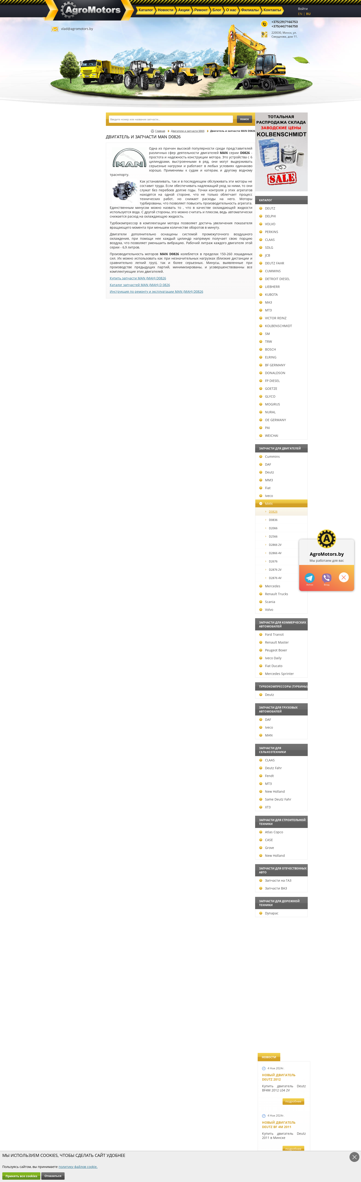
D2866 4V (69, 553)
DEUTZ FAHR (67, 263)
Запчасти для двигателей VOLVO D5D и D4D (283, 293)
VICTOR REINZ (68, 318)
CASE (62, 840)
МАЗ (61, 302)
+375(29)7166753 (284, 22)
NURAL (63, 412)
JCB (60, 255)
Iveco (62, 495)
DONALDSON (68, 373)
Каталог (169, 1122)
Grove (62, 847)
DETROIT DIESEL (70, 279)
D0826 (67, 512)
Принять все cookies (21, 1176)
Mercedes (65, 586)
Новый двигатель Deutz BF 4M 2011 (278, 184)
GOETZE (64, 388)
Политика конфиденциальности (135, 1150)
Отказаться (53, 1176)
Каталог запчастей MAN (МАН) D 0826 (140, 285)
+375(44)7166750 (284, 26)
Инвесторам (173, 1143)
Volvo (62, 609)
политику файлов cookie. (78, 1166)
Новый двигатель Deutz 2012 (278, 136)
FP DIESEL (65, 380)
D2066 (67, 528)
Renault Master (70, 642)
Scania (63, 602)
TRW (61, 341)
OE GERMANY (68, 420)
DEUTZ (63, 208)
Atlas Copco (67, 832)
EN (300, 14)
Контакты (129, 1143)
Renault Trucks (69, 594)
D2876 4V (69, 578)
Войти (303, 8)
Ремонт (128, 1132)
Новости (128, 1127)
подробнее (293, 161)
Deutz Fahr (66, 768)
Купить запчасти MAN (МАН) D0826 (138, 278)
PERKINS (64, 232)
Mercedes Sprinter (72, 673)
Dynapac (64, 913)
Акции (168, 1127)
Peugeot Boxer (69, 650)
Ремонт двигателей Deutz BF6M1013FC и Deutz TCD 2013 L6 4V (280, 425)
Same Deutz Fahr (71, 799)
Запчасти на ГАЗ (71, 880)
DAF (61, 464)
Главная (160, 131)
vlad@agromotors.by (77, 29)
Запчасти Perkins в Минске (280, 564)
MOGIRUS (65, 404)
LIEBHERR (65, 286)
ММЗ (62, 480)
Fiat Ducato (66, 666)
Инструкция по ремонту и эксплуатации (156, 291)
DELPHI (63, 216)
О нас (126, 1138)
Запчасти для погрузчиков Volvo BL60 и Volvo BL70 (280, 682)
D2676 (67, 561)
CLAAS (63, 239)
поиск (244, 119)
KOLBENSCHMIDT (71, 326)
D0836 (67, 520)
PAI (60, 428)
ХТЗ (60, 807)
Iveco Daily (66, 658)
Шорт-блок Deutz (277, 353)
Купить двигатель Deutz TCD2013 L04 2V (280, 629)
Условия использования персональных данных (179, 1150)
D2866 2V (69, 545)
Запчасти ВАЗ (69, 888)
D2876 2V (69, 570)
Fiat (60, 488)
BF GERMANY (68, 365)
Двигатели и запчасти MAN (187, 131)
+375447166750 (310, 578)
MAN (62, 503)
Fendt (62, 776)
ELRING (63, 357)
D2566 (67, 536)
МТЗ (61, 310)
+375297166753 (327, 578)
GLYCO (63, 396)
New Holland (68, 791)
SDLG (62, 247)
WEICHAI (64, 435)
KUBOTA (64, 294)
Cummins (65, 456)
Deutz (62, 472)
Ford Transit (67, 634)
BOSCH (63, 349)
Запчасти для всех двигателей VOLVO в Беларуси (280, 489)
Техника (169, 1132)
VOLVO (63, 224)
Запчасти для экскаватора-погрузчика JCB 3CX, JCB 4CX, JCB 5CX (283, 236)
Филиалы (170, 1138)
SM (60, 333)
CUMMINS (66, 271)
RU (308, 14)
